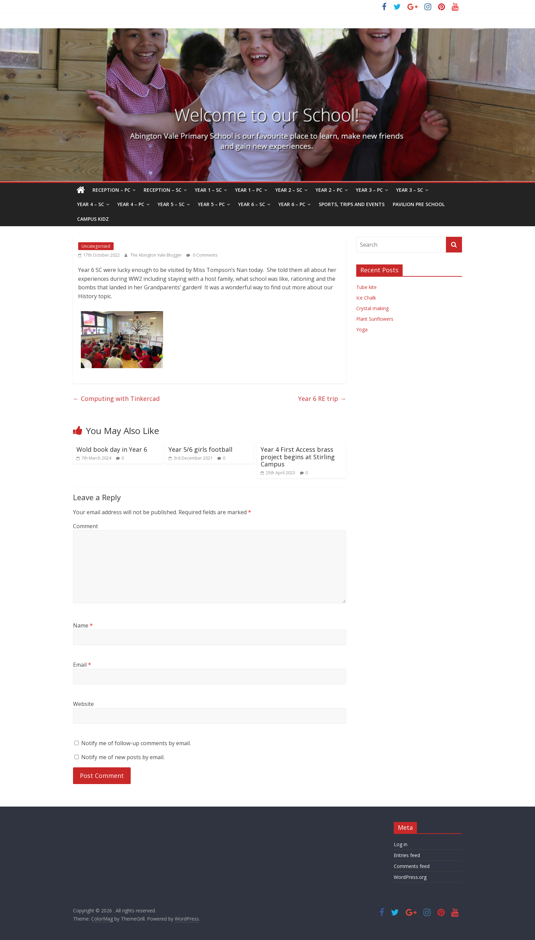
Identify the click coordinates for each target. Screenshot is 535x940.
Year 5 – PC (211, 204)
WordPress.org (410, 877)
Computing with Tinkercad (116, 398)
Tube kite (366, 287)
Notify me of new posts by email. (122, 757)
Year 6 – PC (291, 204)
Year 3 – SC (409, 190)
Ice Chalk (366, 297)
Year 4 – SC (90, 204)
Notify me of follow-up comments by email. (136, 743)
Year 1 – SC (208, 190)
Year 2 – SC (288, 190)
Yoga (361, 329)
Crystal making (372, 308)
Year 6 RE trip (322, 398)
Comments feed (412, 866)
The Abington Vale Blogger (156, 255)
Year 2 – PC (329, 190)
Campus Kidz (93, 219)
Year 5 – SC (171, 204)
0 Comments (201, 255)
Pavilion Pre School (419, 204)
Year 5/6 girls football (200, 449)
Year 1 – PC (248, 190)
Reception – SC (163, 190)
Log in (400, 844)
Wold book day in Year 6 (111, 449)
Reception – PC (111, 190)
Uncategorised (96, 246)
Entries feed (407, 855)
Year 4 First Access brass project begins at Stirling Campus (298, 456)
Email (82, 664)
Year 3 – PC (369, 190)
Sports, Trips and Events (352, 204)
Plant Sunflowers (374, 319)
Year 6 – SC (251, 204)
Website (83, 704)
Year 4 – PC (130, 204)
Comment (85, 526)
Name (83, 625)
